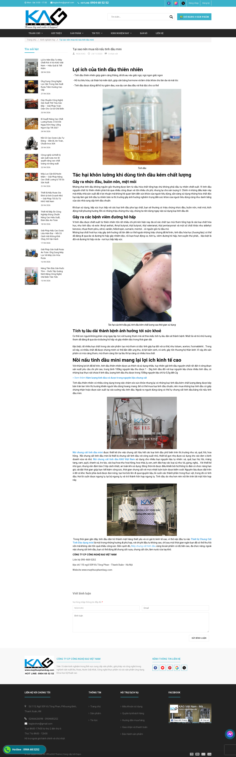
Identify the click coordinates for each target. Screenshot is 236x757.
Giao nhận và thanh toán (133, 727)
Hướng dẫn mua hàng (132, 720)
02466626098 (36, 718)
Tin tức (97, 33)
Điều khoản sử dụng (131, 706)
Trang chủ (36, 33)
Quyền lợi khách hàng (132, 713)
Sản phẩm (94, 713)
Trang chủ (94, 706)
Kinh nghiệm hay (121, 33)
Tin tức (93, 720)
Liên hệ (160, 33)
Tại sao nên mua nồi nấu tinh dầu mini (97, 49)
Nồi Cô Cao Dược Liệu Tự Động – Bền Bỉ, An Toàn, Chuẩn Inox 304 (52, 141)
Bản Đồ (143, 33)
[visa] (200, 754)
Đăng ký (206, 3)
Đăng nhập (193, 3)
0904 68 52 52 (99, 2)
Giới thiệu (56, 33)
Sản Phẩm (76, 33)
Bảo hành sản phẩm (131, 734)
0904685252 (51, 718)
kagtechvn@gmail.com (62, 2)
